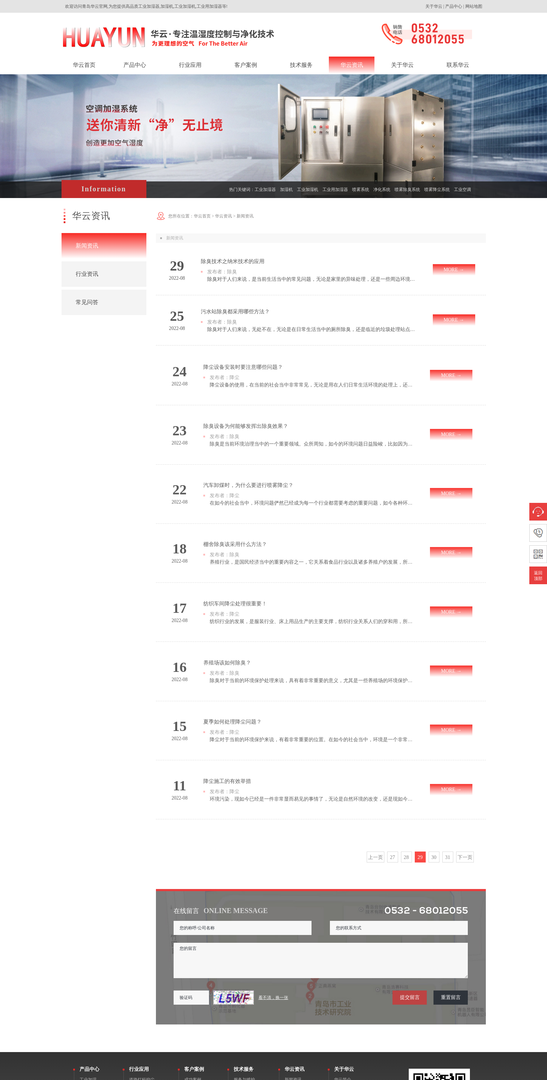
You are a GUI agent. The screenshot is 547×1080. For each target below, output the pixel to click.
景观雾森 (88, 1003)
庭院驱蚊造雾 (142, 1037)
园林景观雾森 (142, 1054)
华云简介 (342, 977)
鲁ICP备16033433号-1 (189, 1074)
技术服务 (244, 967)
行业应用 (139, 967)
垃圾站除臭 (139, 1020)
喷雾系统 (360, 189)
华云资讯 (223, 216)
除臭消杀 (88, 994)
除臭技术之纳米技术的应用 (230, 261)
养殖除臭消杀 (142, 1045)
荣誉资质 (342, 994)
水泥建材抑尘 (142, 1028)
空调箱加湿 (139, 1011)
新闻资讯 (87, 246)
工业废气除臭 (142, 1003)
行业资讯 (87, 274)
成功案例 (192, 977)
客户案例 (194, 967)
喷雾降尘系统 (437, 189)
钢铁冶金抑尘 (142, 986)
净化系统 (381, 189)
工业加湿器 (265, 189)
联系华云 (342, 1003)
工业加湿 (88, 977)
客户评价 (192, 994)
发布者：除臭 (220, 271)
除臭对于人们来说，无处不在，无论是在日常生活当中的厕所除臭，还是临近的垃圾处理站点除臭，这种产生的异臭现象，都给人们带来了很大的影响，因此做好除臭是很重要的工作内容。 (312, 329)
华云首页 (202, 216)
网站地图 (473, 6)
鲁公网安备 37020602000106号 (238, 1074)
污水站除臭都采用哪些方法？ (233, 311)
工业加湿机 (307, 189)
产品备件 (242, 994)
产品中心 (453, 6)
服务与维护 (244, 977)
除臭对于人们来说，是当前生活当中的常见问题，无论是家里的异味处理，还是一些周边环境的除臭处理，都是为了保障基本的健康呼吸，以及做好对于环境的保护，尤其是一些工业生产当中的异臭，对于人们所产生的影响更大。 (312, 279)
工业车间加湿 (142, 994)
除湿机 (86, 1011)
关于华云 (433, 6)
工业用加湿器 (335, 189)
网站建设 (457, 1074)
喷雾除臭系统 (407, 189)
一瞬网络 (477, 1074)
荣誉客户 (192, 986)
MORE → (454, 269)
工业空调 (462, 189)
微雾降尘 (88, 986)
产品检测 (242, 986)
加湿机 (286, 189)
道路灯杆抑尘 (142, 977)
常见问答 (87, 302)
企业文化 (342, 986)
